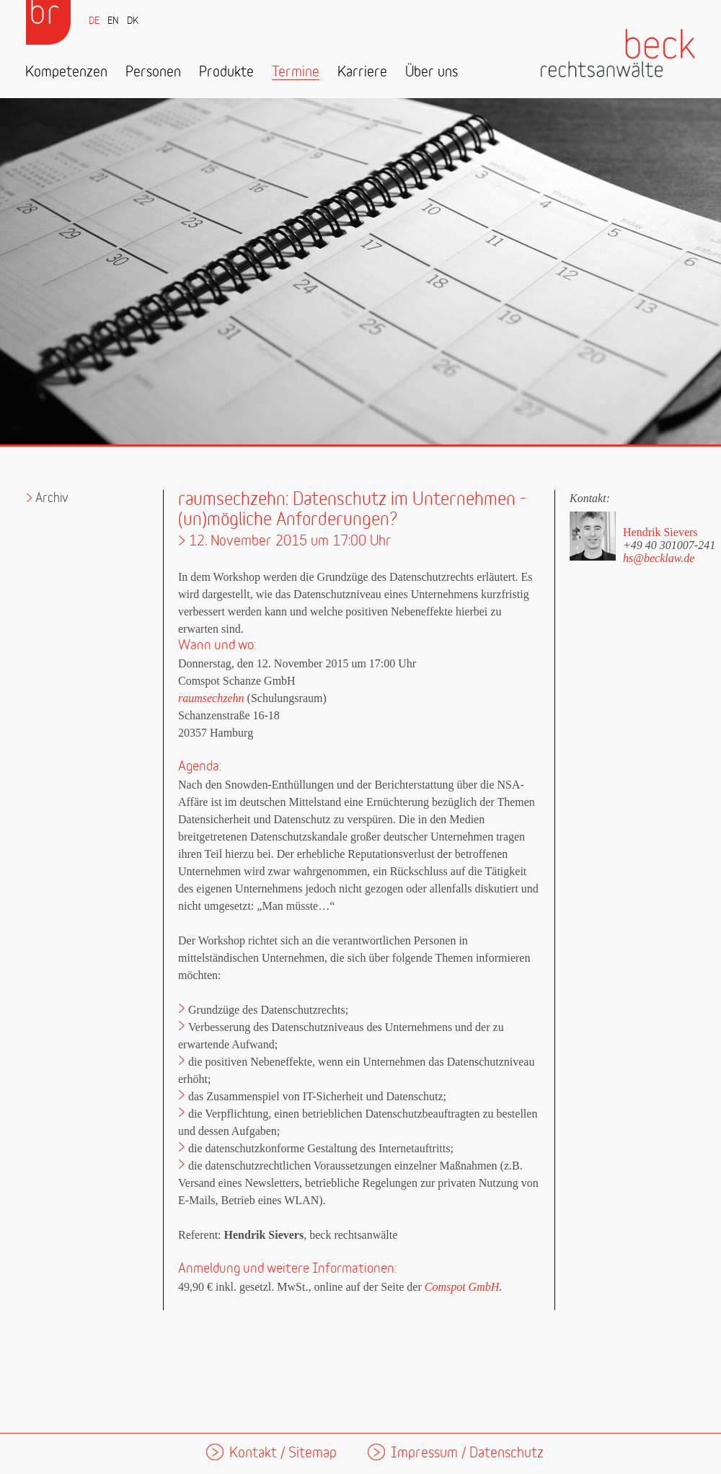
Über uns (431, 72)
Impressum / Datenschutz (467, 1453)
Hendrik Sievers (660, 532)
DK (132, 21)
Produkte (226, 72)
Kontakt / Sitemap (283, 1453)
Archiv (51, 498)
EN (113, 21)
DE (94, 21)
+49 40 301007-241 (669, 545)
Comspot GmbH (462, 1287)
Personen (153, 72)
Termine (295, 72)
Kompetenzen (66, 72)
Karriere (362, 72)
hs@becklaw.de (658, 558)
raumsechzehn (211, 698)
